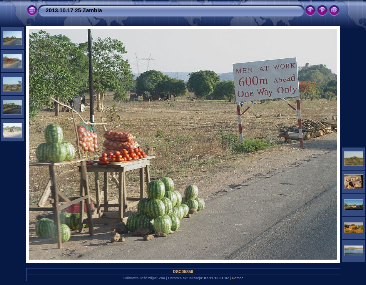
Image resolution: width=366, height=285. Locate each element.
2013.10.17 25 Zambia (74, 10)
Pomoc (238, 278)
